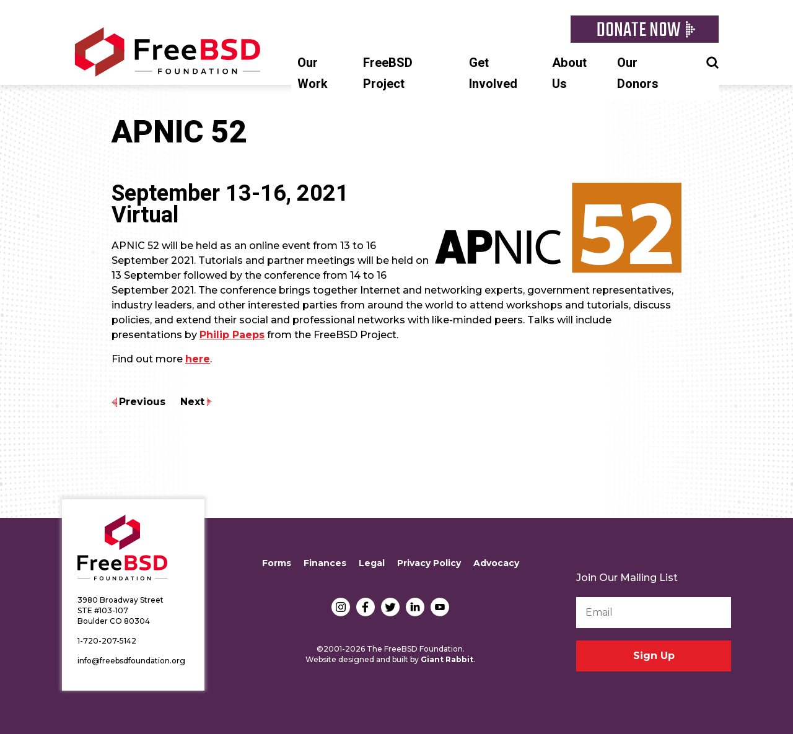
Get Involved (493, 73)
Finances (325, 563)
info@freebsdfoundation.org (131, 660)
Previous (142, 402)
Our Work (312, 73)
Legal (372, 563)
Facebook (365, 607)
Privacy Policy (429, 563)
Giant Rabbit (447, 659)
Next (192, 402)
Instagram (340, 607)
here (197, 359)
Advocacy (496, 563)
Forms (276, 563)
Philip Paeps (232, 335)
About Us (569, 73)
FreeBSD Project (388, 73)
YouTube (439, 607)
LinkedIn (415, 607)
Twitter (390, 607)
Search (712, 61)
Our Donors (638, 73)
